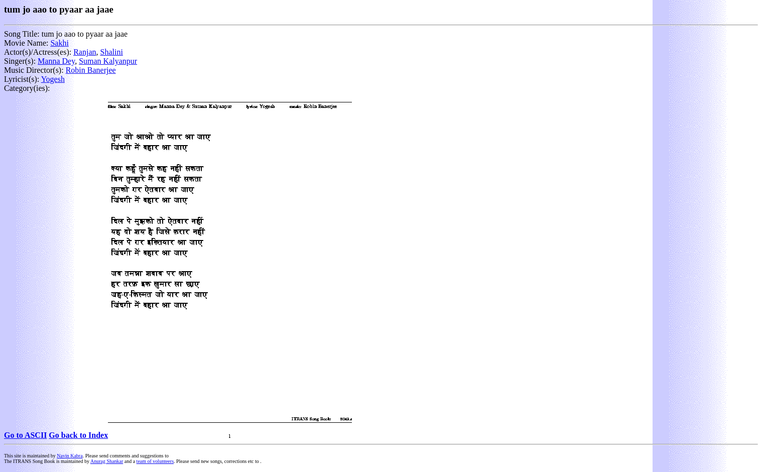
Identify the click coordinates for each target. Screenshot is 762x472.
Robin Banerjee (91, 70)
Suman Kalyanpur (108, 61)
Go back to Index (78, 435)
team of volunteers (155, 461)
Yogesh (53, 79)
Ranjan (84, 52)
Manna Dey (56, 61)
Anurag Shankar (106, 461)
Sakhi (59, 43)
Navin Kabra (69, 455)
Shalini (111, 52)
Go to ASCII (25, 435)
